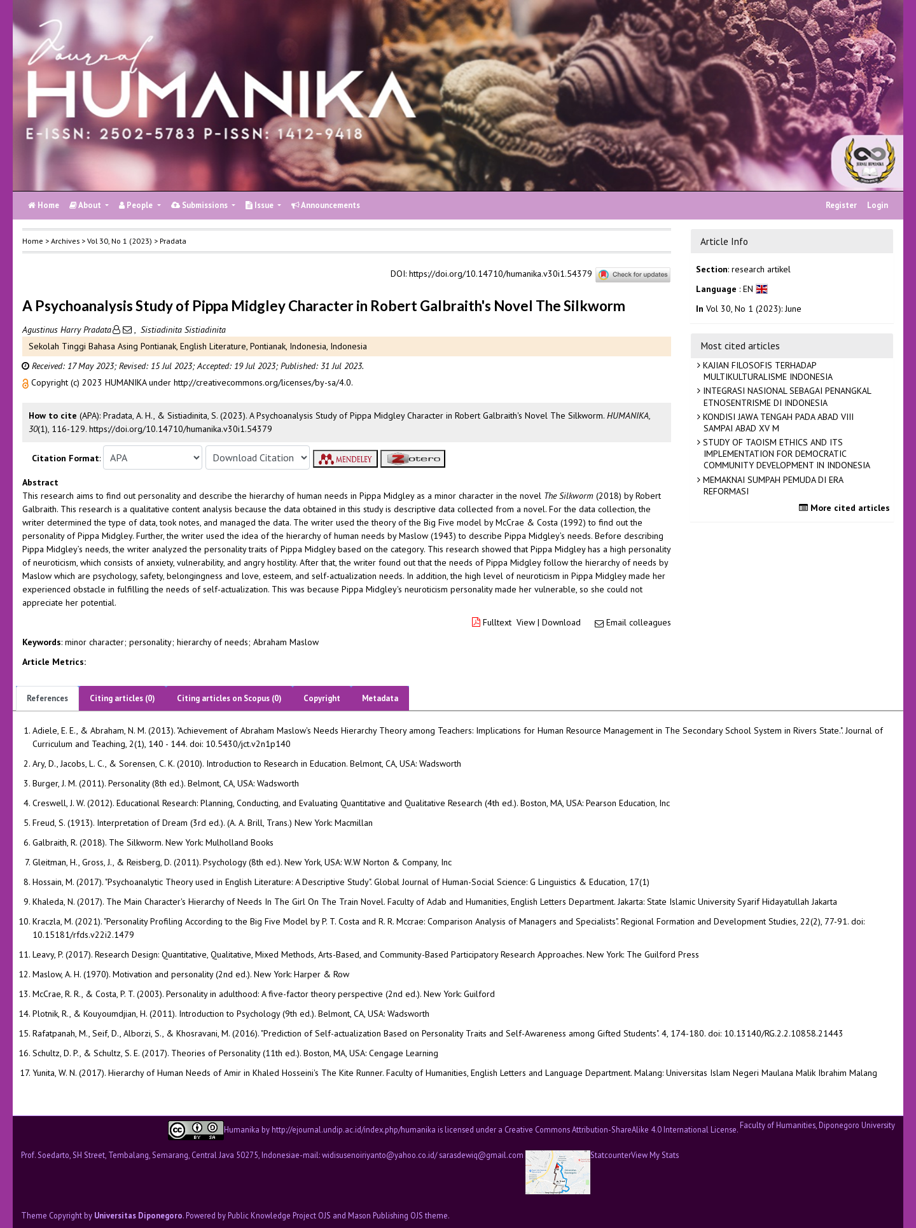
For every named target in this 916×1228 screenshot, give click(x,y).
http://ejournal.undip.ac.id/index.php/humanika (354, 1129)
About (86, 205)
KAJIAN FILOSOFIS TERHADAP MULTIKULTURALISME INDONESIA (766, 370)
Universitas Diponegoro (138, 1215)
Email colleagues (638, 622)
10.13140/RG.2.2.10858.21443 (783, 1033)
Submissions (200, 205)
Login (877, 205)
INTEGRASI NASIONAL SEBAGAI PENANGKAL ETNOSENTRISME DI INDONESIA (785, 396)
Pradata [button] (173, 241)
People (137, 205)
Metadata (380, 698)
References (47, 698)
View (526, 622)
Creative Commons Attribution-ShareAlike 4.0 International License (620, 1129)
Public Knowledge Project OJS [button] (279, 1215)
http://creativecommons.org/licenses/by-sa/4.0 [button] (262, 382)
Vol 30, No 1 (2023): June (754, 308)
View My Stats (655, 1155)
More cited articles (846, 507)
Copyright (321, 698)
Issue (260, 205)
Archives (65, 241)
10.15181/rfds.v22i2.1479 (83, 934)
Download (561, 622)
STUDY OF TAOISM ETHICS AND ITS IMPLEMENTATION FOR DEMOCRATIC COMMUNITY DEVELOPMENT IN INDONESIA (785, 453)
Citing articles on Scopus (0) (229, 698)
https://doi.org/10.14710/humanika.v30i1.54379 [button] (180, 429)
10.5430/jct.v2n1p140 (248, 744)
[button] (26, 382)
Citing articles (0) (122, 698)
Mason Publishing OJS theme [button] (398, 1215)
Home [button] (32, 241)
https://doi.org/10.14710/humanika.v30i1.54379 (500, 274)
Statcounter (610, 1155)
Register (841, 205)
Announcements (325, 205)
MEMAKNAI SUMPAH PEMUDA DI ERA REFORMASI (771, 485)
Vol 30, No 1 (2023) (119, 241)
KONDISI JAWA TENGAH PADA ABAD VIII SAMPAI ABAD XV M (777, 422)
